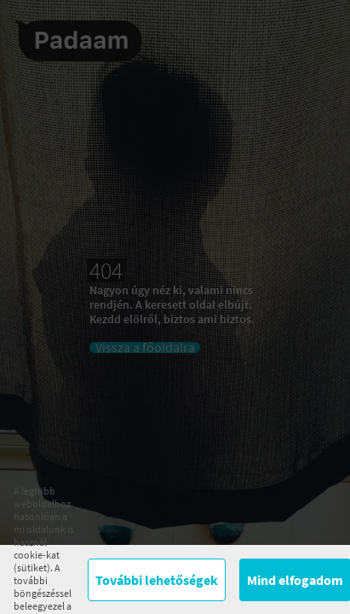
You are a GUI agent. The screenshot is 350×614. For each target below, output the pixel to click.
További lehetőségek (156, 579)
